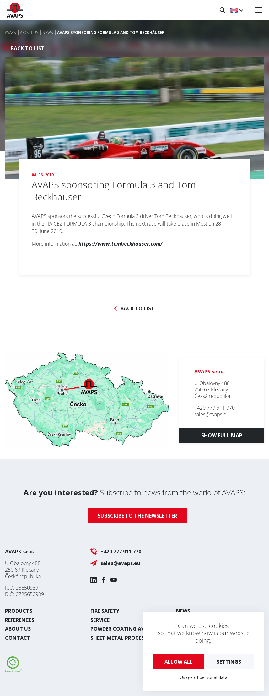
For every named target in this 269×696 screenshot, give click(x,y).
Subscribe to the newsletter (137, 515)
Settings (229, 661)
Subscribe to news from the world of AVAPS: (134, 492)
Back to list (28, 48)
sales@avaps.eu (211, 414)
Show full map (221, 435)
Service (100, 620)
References (19, 620)
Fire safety (104, 610)
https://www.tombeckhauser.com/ (120, 243)
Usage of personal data (204, 677)
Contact (17, 637)
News (183, 610)
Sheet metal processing (123, 637)
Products (18, 610)
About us (18, 628)
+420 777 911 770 (214, 407)
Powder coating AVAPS (122, 628)
